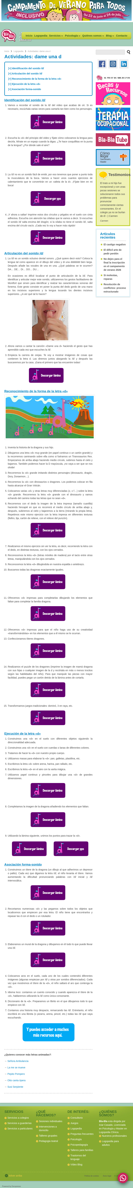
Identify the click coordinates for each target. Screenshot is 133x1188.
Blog (109, 36)
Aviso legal (107, 1176)
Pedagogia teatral (48, 1141)
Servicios (55, 36)
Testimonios (119, 174)
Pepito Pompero (16, 1074)
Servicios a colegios (18, 1117)
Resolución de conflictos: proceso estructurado (115, 288)
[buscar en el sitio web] (127, 52)
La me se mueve (16, 1067)
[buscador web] (110, 52)
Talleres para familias (81, 1150)
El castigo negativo (115, 244)
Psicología (72, 36)
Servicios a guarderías (19, 1123)
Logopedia (40, 35)
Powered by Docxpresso (11, 1186)
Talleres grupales (48, 1135)
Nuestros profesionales (114, 1135)
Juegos (74, 1123)
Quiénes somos (92, 36)
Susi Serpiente (15, 1086)
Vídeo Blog (76, 1164)
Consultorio (76, 1117)
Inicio (29, 35)
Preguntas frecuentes (82, 1134)
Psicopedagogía (79, 1144)
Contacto (121, 35)
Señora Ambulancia (17, 1061)
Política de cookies (91, 1176)
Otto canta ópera (16, 1080)
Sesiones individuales (50, 1121)
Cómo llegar (105, 157)
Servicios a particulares (20, 1128)
